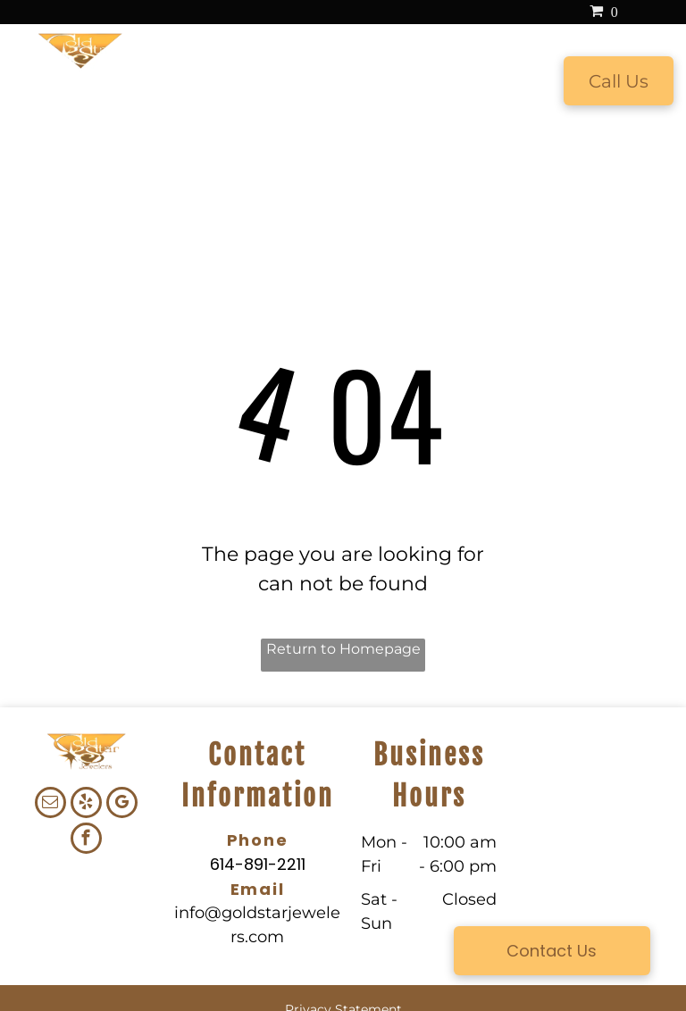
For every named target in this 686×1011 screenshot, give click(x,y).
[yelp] (86, 805)
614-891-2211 (257, 864)
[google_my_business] (122, 805)
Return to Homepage (343, 648)
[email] (50, 805)
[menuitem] (177, 82)
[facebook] (86, 840)
